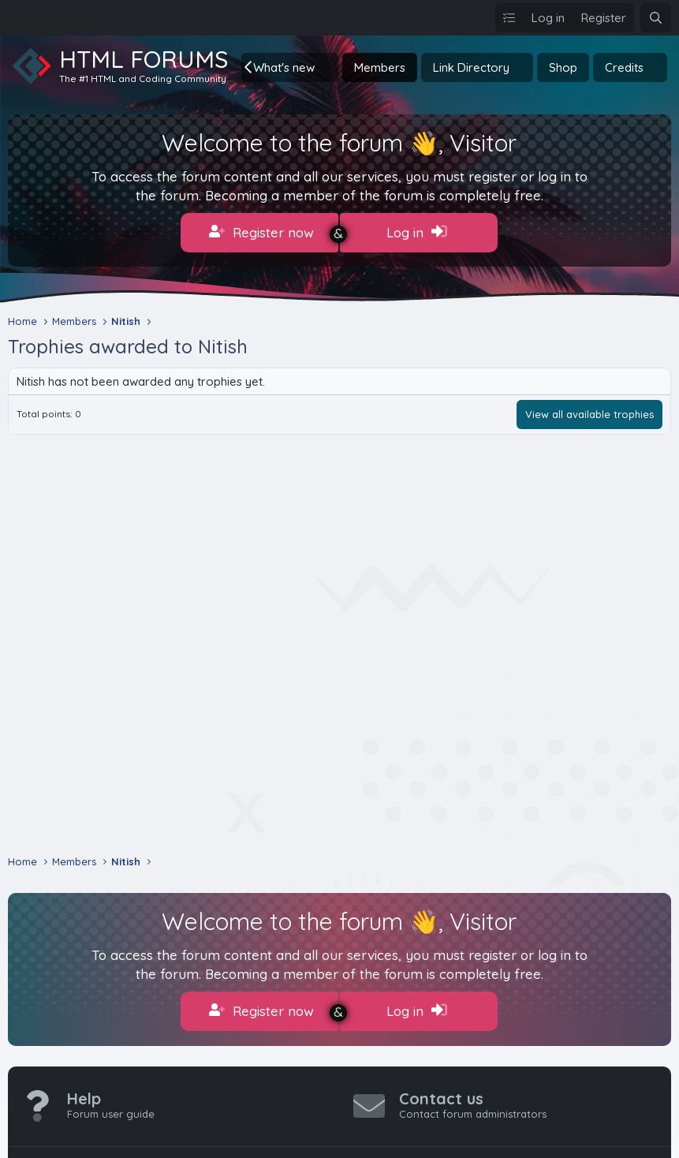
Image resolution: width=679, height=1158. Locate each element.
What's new (284, 67)
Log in (416, 232)
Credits (624, 67)
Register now (261, 232)
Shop (563, 67)
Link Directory (471, 67)
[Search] (655, 17)
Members (379, 67)
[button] (327, 67)
